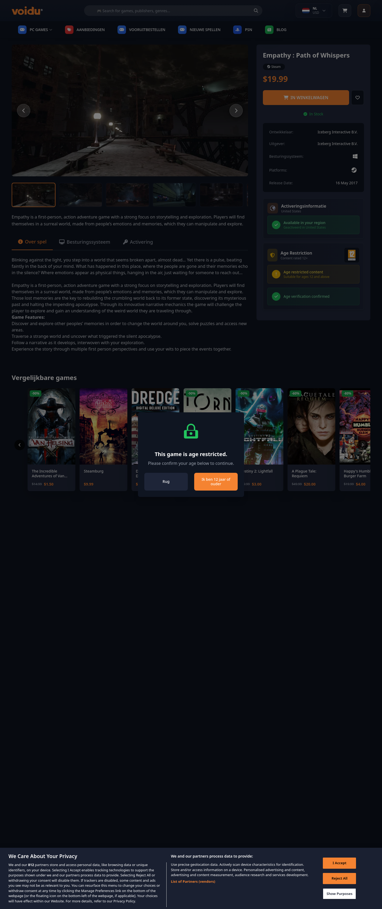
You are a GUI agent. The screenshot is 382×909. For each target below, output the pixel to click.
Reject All (340, 882)
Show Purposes (340, 897)
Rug (166, 481)
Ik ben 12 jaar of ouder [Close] (216, 482)
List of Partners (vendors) (193, 885)
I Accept (339, 866)
